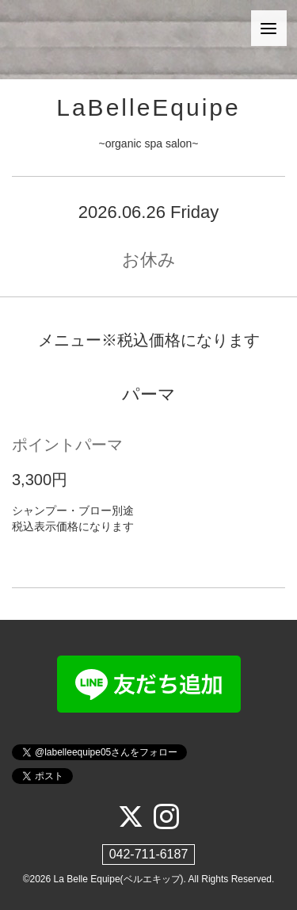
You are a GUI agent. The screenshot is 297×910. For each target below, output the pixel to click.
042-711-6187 (148, 854)
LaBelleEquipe (148, 107)
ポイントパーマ (67, 444)
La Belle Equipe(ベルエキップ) (119, 879)
